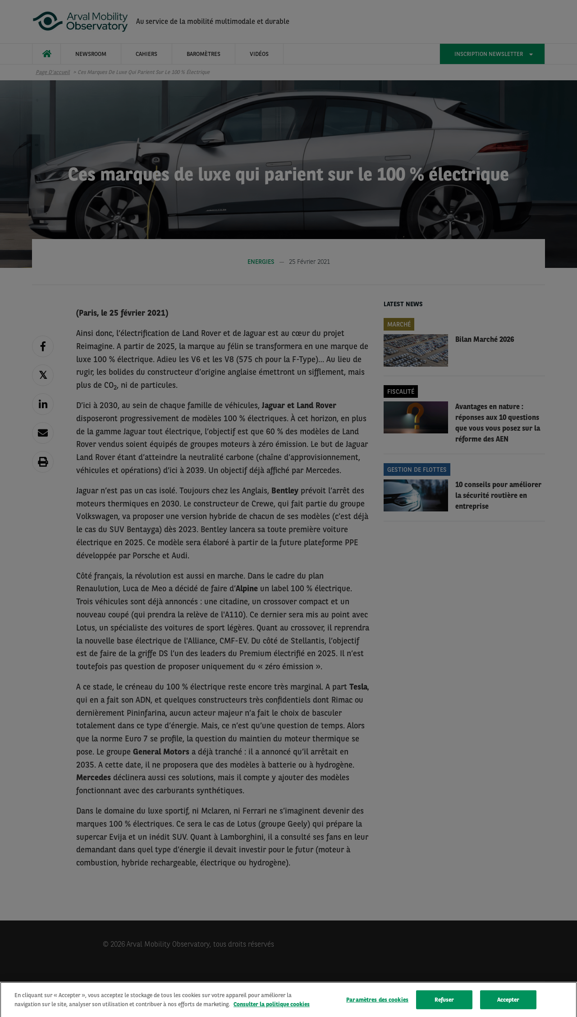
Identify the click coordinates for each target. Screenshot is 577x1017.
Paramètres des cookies (377, 1003)
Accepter (508, 1003)
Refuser (444, 1003)
